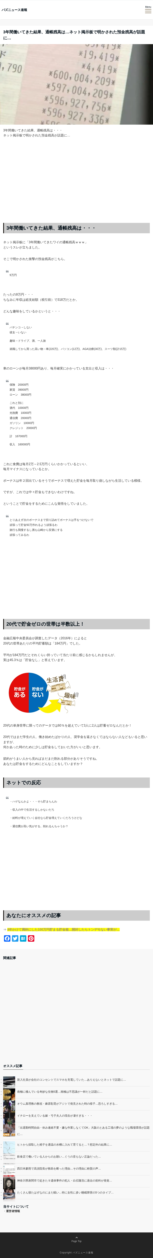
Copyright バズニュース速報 (76, 1252)
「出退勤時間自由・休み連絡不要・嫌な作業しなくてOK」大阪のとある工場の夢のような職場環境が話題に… (83, 1131)
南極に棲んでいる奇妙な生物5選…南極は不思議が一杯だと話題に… (60, 1091)
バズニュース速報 (14, 10)
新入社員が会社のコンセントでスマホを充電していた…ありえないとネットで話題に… (71, 1079)
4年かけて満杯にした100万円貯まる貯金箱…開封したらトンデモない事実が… (63, 929)
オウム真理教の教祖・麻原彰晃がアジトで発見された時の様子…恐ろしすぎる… (67, 1103)
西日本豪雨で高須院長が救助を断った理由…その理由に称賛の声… (59, 1168)
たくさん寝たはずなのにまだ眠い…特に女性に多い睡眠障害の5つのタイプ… (65, 1192)
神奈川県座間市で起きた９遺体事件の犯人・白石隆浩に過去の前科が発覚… (64, 1180)
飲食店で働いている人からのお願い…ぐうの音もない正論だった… (59, 1156)
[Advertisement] (76, 184)
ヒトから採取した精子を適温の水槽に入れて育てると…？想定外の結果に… (64, 1144)
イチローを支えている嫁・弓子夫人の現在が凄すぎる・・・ (55, 1115)
